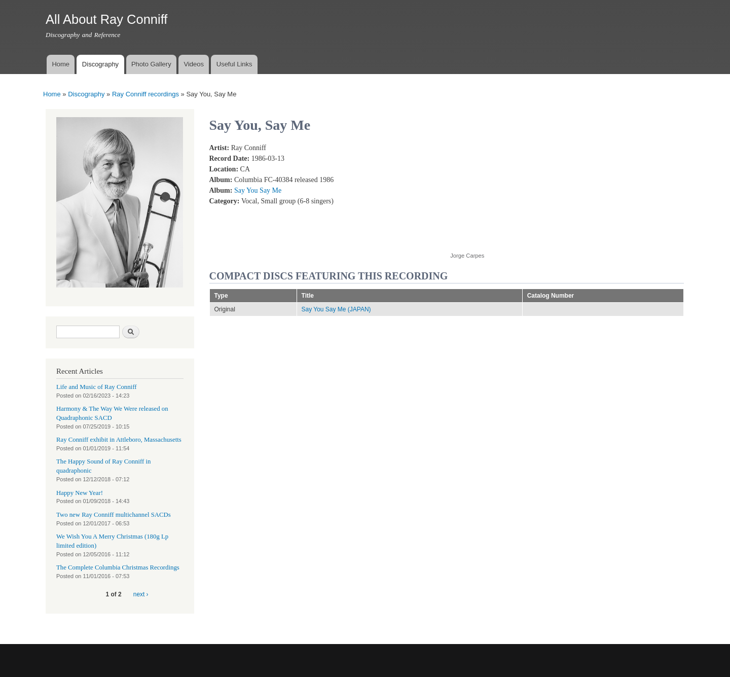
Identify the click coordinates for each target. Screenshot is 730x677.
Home (60, 64)
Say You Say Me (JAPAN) (336, 309)
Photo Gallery (151, 64)
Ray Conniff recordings (145, 94)
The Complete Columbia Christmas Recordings (117, 567)
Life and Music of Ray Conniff (96, 386)
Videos (194, 64)
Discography (100, 64)
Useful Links (234, 64)
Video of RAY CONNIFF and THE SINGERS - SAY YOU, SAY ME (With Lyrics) (531, 191)
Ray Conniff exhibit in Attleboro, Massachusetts (118, 439)
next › (141, 594)
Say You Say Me (257, 190)
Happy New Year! (79, 492)
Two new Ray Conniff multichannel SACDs (113, 514)
